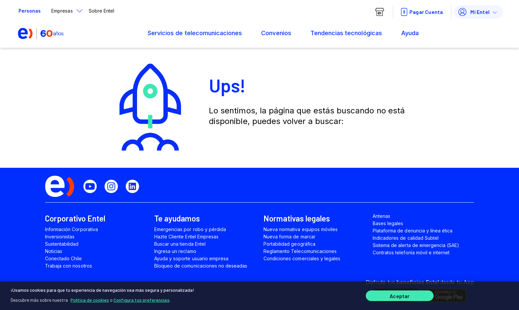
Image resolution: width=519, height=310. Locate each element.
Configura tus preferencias (141, 300)
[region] (259, 295)
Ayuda (410, 33)
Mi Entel (473, 12)
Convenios (276, 33)
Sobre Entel (101, 11)
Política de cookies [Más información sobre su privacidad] (90, 300)
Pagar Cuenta (421, 12)
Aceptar (399, 296)
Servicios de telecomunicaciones (195, 33)
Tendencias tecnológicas (346, 33)
